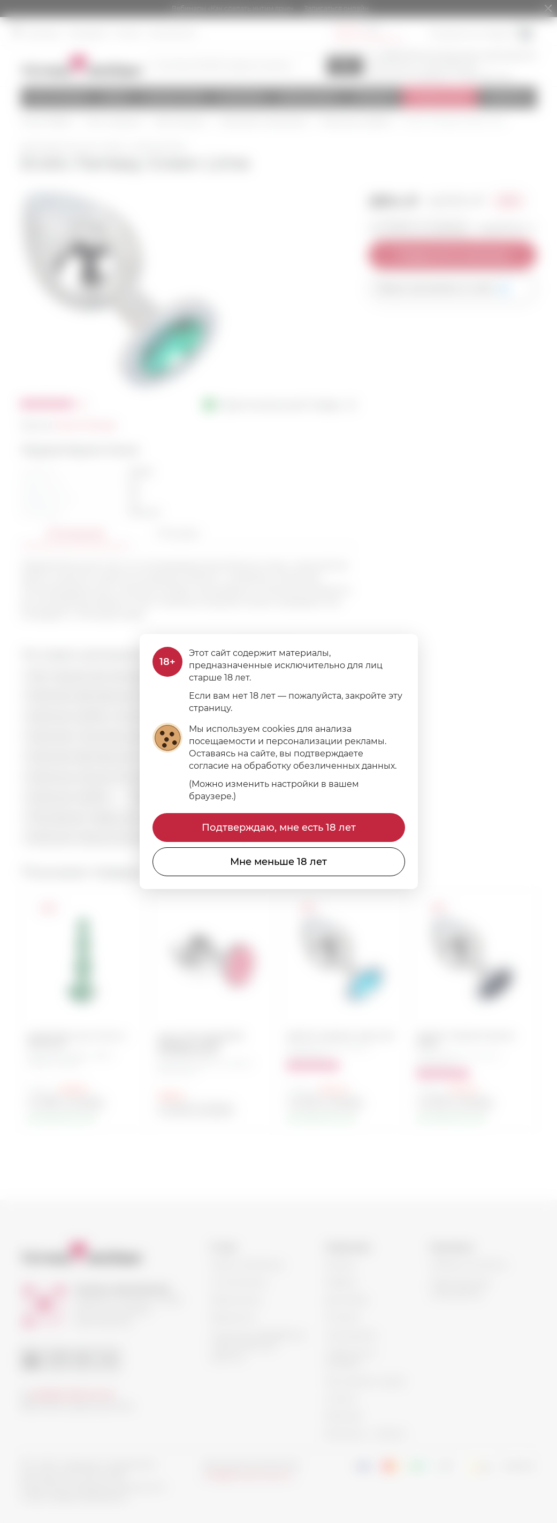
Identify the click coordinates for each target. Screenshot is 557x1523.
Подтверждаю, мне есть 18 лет (279, 827)
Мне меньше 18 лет (278, 862)
